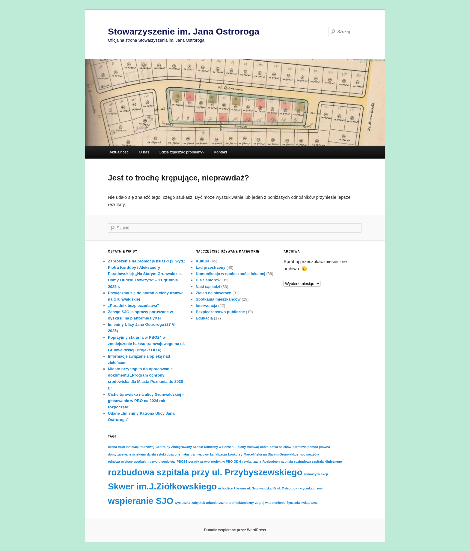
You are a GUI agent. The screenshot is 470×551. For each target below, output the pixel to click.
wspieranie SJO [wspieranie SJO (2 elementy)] (140, 501)
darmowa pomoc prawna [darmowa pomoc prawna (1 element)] (311, 447)
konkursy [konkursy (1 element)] (235, 454)
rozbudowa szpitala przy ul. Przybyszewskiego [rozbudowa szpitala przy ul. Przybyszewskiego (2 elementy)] (205, 472)
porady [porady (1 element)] (193, 461)
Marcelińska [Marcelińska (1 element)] (253, 454)
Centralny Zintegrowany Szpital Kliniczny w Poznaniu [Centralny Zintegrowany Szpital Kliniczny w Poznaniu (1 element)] (196, 447)
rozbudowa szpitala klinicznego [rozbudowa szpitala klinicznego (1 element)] (318, 461)
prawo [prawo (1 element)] (205, 461)
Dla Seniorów (208, 280)
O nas (144, 152)
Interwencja (206, 305)
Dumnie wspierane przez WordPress (235, 530)
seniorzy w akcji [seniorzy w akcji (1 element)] (316, 474)
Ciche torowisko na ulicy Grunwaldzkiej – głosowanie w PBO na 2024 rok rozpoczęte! (146, 400)
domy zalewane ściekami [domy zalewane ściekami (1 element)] (127, 454)
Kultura (203, 261)
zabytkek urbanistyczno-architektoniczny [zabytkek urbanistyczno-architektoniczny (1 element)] (223, 502)
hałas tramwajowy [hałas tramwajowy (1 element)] (195, 454)
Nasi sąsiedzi (208, 286)
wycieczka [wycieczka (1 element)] (182, 502)
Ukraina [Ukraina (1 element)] (240, 488)
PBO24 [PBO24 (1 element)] (182, 461)
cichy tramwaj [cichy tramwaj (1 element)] (248, 447)
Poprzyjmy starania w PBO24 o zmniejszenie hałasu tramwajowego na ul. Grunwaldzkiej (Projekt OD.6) (146, 343)
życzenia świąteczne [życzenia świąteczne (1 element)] (302, 502)
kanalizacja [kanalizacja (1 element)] (218, 454)
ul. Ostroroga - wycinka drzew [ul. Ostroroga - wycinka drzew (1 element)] (300, 488)
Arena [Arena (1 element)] (112, 447)
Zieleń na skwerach (213, 293)
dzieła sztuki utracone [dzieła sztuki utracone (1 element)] (163, 454)
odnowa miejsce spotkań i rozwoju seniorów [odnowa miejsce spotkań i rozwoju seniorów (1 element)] (141, 461)
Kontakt (220, 152)
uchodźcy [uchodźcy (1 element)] (225, 488)
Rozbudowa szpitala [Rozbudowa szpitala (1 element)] (277, 461)
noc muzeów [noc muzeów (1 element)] (309, 454)
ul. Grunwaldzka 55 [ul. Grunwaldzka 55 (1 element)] (261, 488)
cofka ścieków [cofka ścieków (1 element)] (280, 447)
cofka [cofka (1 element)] (264, 447)
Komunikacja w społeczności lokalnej (230, 273)
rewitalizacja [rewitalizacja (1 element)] (251, 461)
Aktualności (119, 152)
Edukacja (204, 318)
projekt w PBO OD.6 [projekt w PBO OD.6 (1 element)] (226, 461)
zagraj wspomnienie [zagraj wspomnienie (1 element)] (270, 502)
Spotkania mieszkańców (218, 299)
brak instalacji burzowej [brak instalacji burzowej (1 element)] (136, 447)
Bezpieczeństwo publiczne (220, 312)
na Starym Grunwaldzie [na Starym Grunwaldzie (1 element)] (281, 454)
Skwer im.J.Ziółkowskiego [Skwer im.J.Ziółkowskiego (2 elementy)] (162, 486)
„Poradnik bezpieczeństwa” (133, 305)
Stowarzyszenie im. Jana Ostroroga (183, 31)
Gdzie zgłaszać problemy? (181, 152)
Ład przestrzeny (210, 267)
